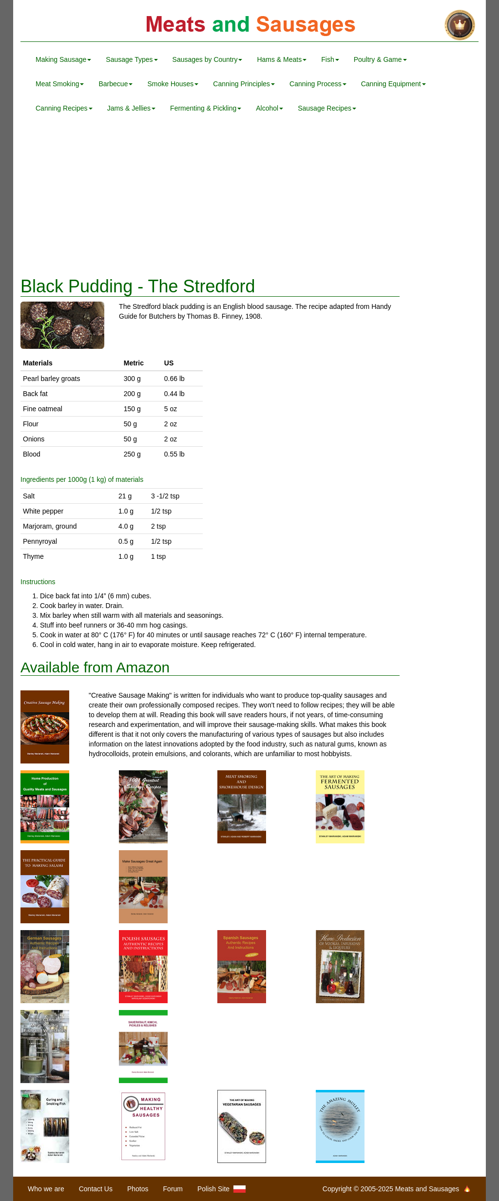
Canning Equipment (393, 84)
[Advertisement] (249, 199)
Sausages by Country (208, 59)
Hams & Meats (282, 59)
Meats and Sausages (249, 25)
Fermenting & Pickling (205, 108)
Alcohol (269, 108)
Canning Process (317, 84)
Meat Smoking (60, 84)
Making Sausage (63, 59)
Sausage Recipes (327, 108)
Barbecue (115, 84)
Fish (330, 59)
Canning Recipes (64, 108)
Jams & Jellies (131, 108)
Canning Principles (244, 84)
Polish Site (221, 1189)
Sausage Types (131, 59)
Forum (173, 1189)
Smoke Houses (172, 84)
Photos (138, 1189)
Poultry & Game (380, 59)
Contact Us (96, 1189)
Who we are (46, 1189)
